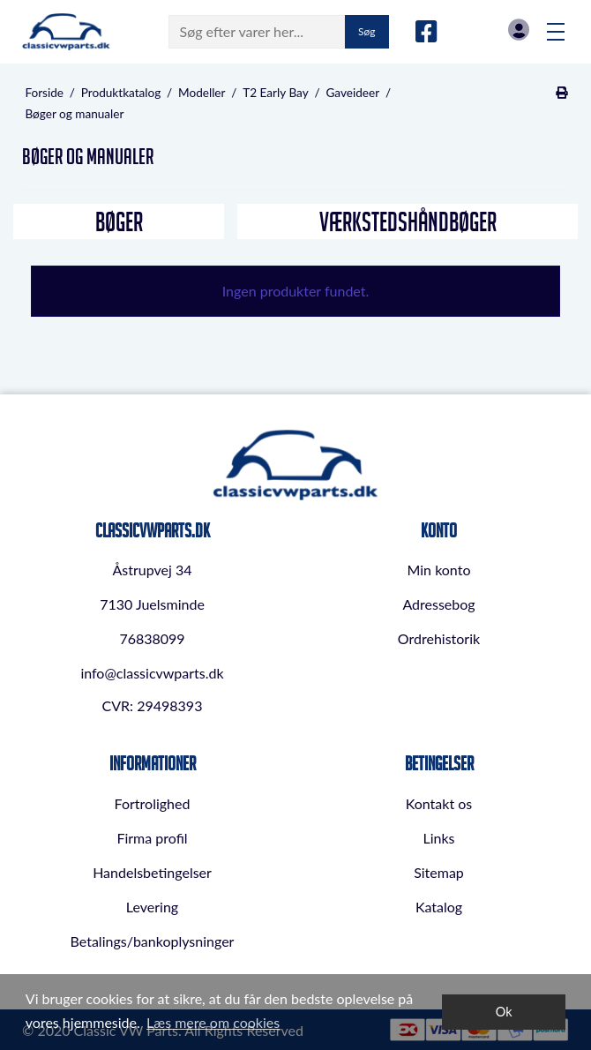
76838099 (151, 638)
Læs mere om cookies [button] (213, 1022)
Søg (366, 31)
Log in (518, 30)
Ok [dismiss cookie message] (504, 1011)
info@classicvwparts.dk (151, 672)
